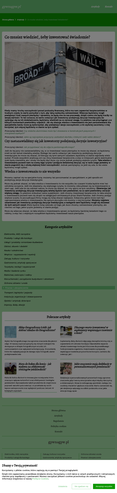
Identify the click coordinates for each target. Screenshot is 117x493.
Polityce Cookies (40, 478)
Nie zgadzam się (81, 486)
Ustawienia (62, 486)
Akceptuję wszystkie (104, 486)
